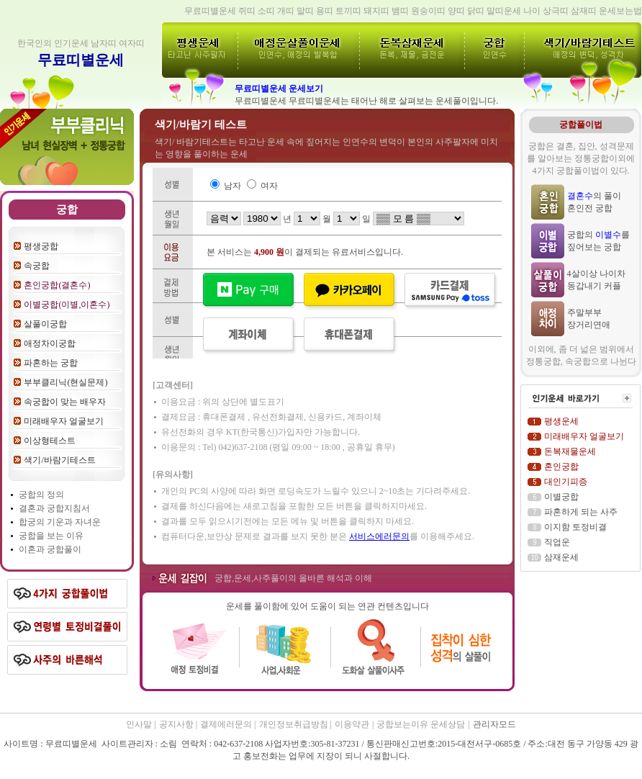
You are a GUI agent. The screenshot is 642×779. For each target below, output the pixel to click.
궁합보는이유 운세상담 (420, 724)
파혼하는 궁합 (51, 363)
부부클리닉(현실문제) (65, 382)
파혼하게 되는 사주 (581, 512)
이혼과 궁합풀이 (50, 549)
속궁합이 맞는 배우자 (65, 402)
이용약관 (352, 724)
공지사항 (177, 724)
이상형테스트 (50, 441)
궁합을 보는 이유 (51, 536)
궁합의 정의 (41, 495)
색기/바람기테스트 (59, 460)
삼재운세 (561, 557)
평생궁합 (41, 246)
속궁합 (37, 266)
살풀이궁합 (45, 324)
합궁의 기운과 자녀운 (60, 522)
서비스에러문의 (379, 536)
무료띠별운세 (80, 60)
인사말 (139, 724)
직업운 (557, 542)
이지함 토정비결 (575, 527)
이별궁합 (561, 497)
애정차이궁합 (50, 343)
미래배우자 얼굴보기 (64, 421)
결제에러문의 (227, 724)
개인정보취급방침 (294, 724)
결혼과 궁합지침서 (54, 508)
